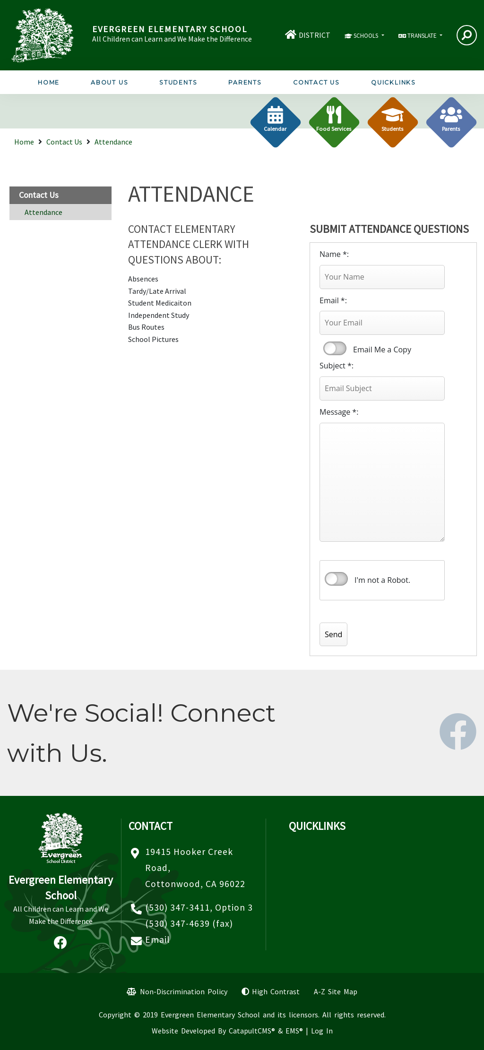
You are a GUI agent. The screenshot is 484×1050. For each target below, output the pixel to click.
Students (178, 82)
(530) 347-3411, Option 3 (199, 907)
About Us (109, 82)
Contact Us (316, 82)
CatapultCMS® (252, 1030)
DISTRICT (314, 35)
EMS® (294, 1030)
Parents (245, 82)
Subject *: (337, 365)
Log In (322, 1030)
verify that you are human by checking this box (336, 579)
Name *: (334, 254)
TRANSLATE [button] (422, 36)
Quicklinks (393, 82)
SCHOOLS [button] (367, 36)
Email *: (333, 300)
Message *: (339, 412)
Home (49, 82)
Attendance (113, 141)
